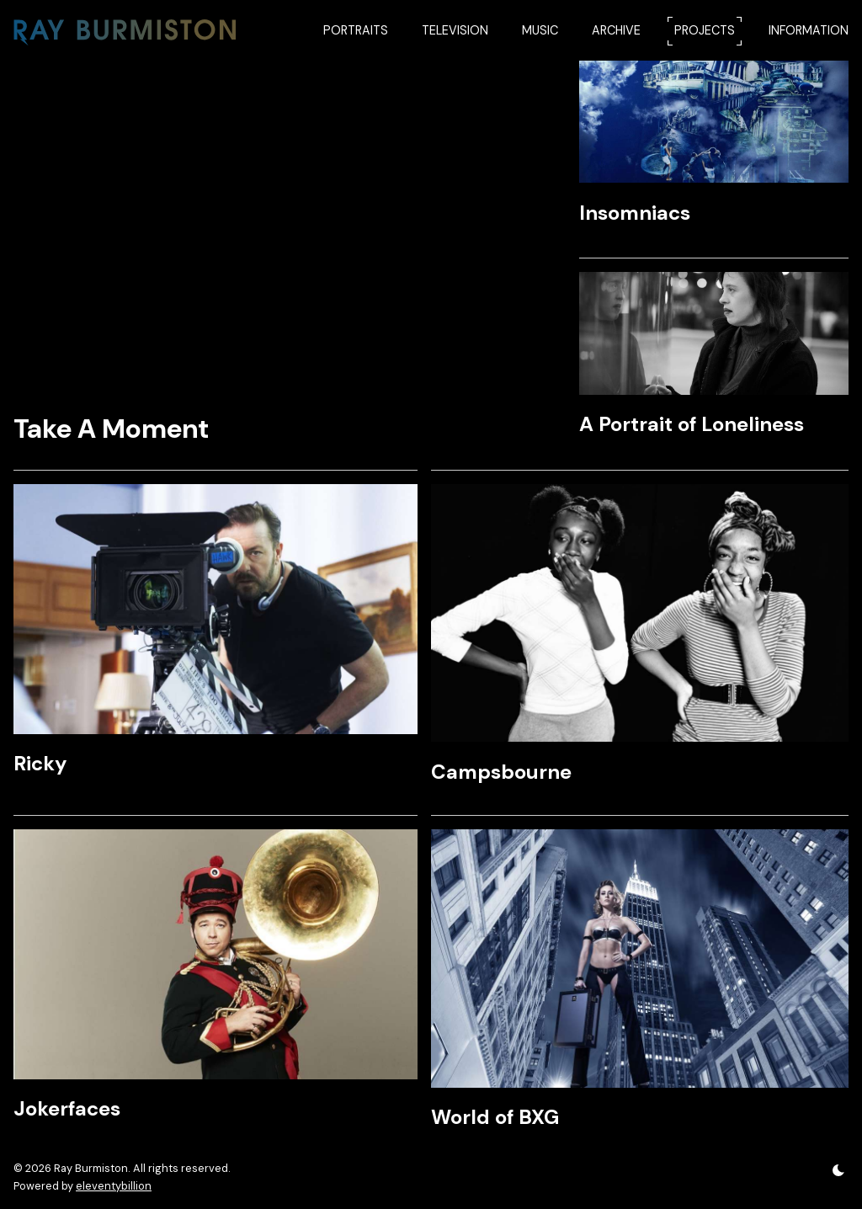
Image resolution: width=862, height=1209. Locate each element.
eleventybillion (114, 1186)
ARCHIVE (616, 30)
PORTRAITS (355, 30)
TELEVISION (455, 30)
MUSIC (540, 30)
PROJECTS (704, 30)
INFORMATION (809, 30)
